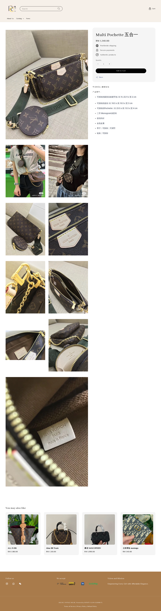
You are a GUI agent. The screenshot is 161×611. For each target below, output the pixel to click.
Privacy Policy (81, 606)
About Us (10, 18)
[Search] (58, 8)
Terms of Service (69, 606)
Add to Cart (121, 70)
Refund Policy (92, 606)
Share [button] (99, 77)
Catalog (19, 18)
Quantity (98, 60)
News (28, 18)
